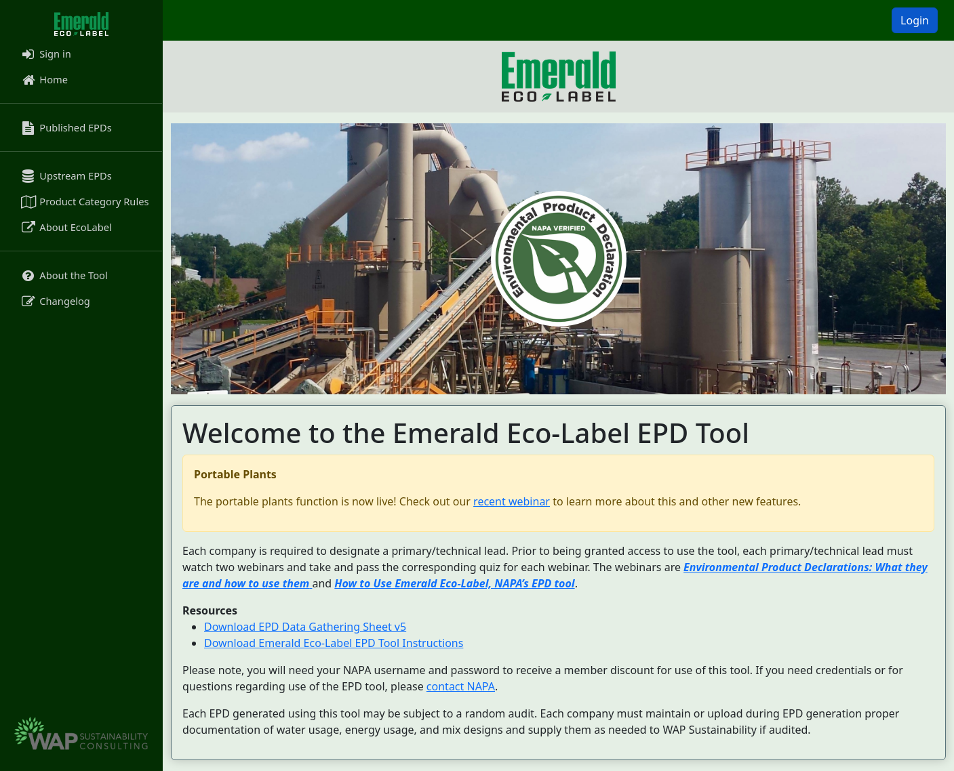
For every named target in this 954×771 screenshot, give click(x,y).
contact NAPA (460, 686)
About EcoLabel (65, 227)
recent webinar (511, 501)
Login (914, 20)
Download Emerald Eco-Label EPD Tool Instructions (333, 642)
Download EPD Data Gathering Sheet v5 (305, 626)
